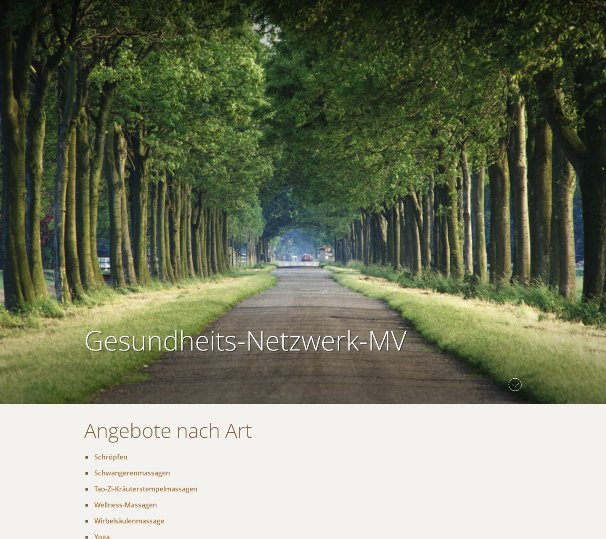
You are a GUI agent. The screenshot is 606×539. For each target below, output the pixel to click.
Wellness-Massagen (125, 505)
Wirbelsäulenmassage (129, 521)
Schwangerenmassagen (132, 473)
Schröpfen (111, 457)
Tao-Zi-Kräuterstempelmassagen (145, 489)
